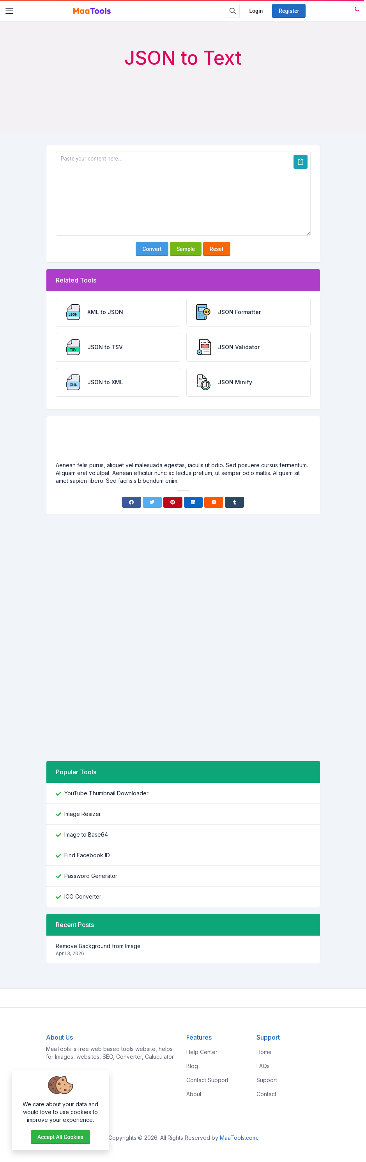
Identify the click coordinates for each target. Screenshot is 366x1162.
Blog (192, 1066)
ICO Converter (82, 896)
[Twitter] (152, 502)
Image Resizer (82, 814)
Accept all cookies (60, 1137)
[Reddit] (213, 502)
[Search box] (233, 11)
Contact (266, 1094)
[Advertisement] (183, 90)
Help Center (201, 1052)
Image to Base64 (86, 834)
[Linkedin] (193, 502)
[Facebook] (131, 502)
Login (256, 11)
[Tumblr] (234, 502)
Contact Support (207, 1080)
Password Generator (90, 875)
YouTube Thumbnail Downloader (106, 793)
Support (266, 1080)
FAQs (263, 1066)
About (194, 1094)
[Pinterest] (172, 502)
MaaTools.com (238, 1137)
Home (264, 1052)
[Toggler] (9, 11)
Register (289, 11)
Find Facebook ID (87, 855)
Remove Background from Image (98, 946)
